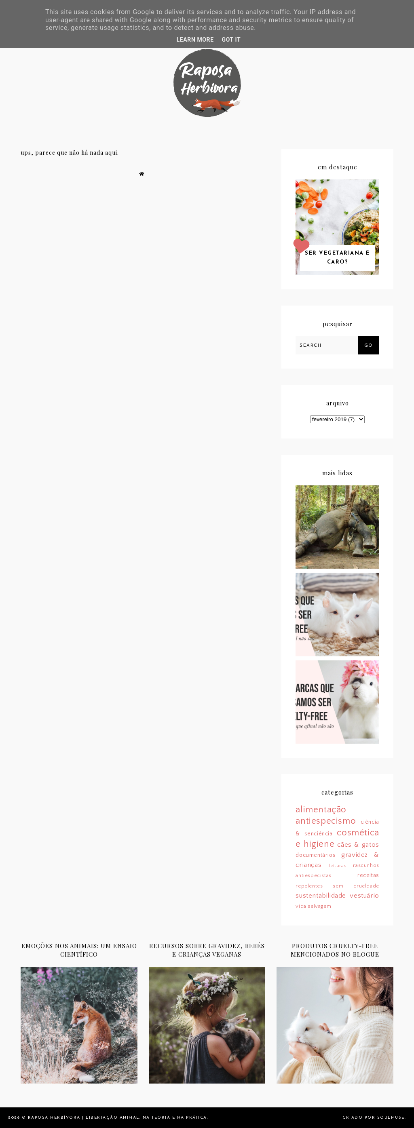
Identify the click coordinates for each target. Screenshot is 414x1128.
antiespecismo (326, 821)
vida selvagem (313, 906)
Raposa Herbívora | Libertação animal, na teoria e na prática (117, 1117)
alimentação (321, 810)
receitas (368, 875)
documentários (316, 855)
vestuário (364, 895)
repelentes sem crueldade (337, 886)
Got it (231, 39)
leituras (337, 865)
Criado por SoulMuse (373, 1117)
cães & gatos (358, 844)
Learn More (195, 39)
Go (368, 346)
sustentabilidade (321, 895)
